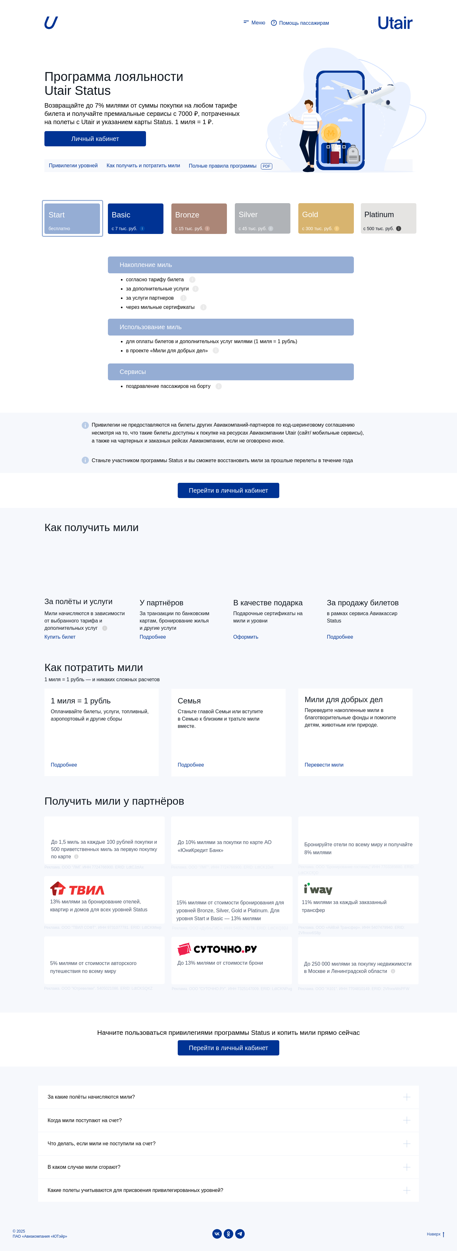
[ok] (228, 1234)
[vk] (217, 1234)
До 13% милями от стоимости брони (220, 963)
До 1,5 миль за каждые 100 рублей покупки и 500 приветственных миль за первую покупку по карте (104, 849)
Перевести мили (324, 765)
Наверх (435, 1234)
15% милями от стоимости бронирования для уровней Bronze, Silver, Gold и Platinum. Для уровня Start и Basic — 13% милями (230, 910)
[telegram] (240, 1234)
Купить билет (60, 637)
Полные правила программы (222, 166)
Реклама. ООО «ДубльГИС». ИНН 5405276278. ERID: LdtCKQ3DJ (230, 928)
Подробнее (153, 637)
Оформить (245, 637)
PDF (266, 166)
